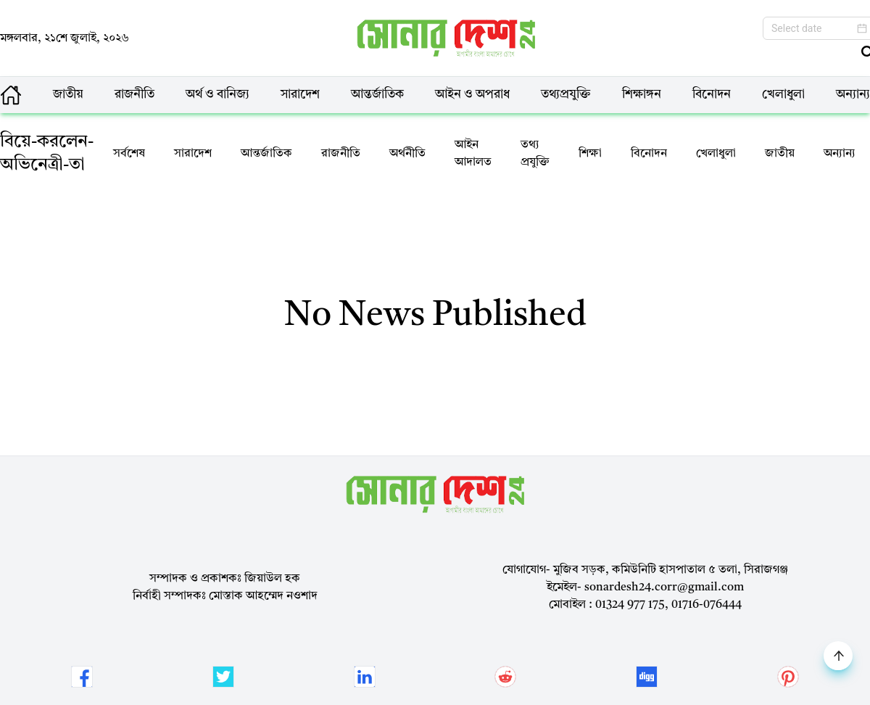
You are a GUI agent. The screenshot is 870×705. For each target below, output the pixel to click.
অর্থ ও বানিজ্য (217, 94)
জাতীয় (68, 94)
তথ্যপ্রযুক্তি (566, 94)
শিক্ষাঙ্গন (641, 94)
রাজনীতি (134, 94)
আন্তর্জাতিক (377, 94)
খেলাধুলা (783, 94)
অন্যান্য (853, 94)
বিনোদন (711, 94)
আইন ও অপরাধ (472, 94)
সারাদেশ (300, 94)
